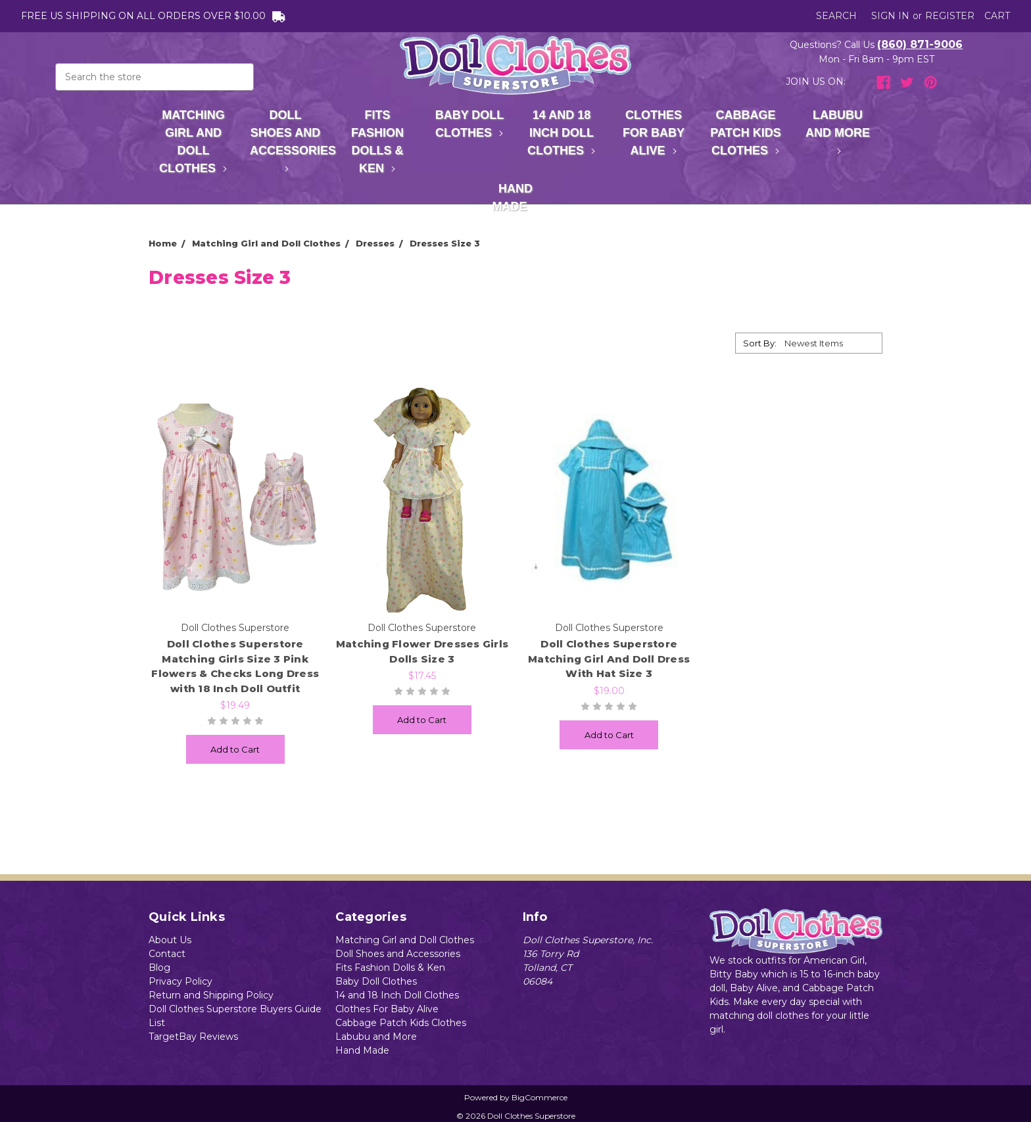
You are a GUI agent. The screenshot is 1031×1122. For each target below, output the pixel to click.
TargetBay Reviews (193, 1036)
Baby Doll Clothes (469, 123)
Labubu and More (837, 131)
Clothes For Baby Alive (653, 132)
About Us (170, 940)
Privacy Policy (180, 981)
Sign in (890, 16)
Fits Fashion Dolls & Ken (377, 141)
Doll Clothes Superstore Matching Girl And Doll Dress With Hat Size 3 (609, 659)
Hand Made (515, 197)
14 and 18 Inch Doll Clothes (561, 132)
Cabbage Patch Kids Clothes (745, 132)
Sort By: (760, 343)
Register (949, 16)
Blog (159, 967)
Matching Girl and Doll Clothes (193, 141)
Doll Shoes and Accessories (290, 140)
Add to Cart (235, 749)
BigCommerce (539, 1097)
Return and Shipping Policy (211, 995)
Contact (167, 954)
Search (836, 16)
